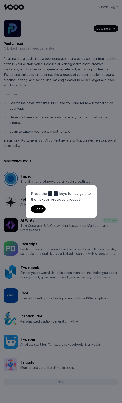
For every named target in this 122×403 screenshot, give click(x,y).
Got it (38, 209)
